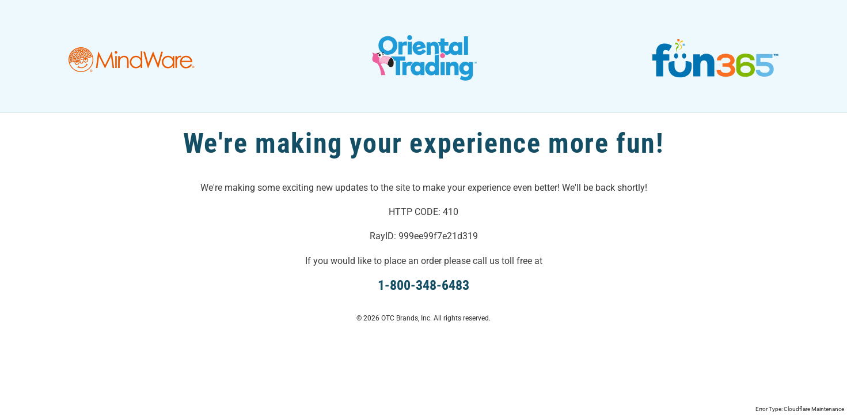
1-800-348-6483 (423, 285)
